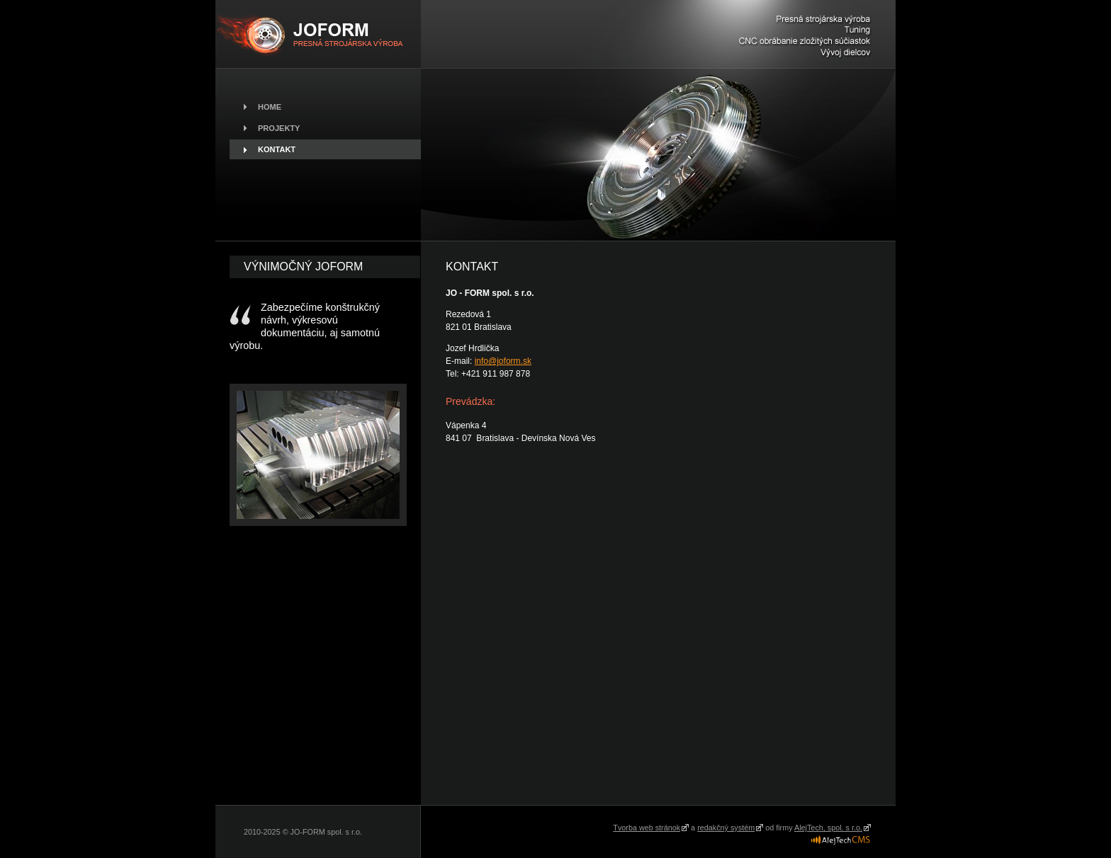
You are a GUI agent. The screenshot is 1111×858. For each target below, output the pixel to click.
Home (269, 107)
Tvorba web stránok (646, 827)
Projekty (279, 128)
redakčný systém (726, 827)
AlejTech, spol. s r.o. (828, 827)
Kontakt (276, 149)
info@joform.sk (503, 361)
